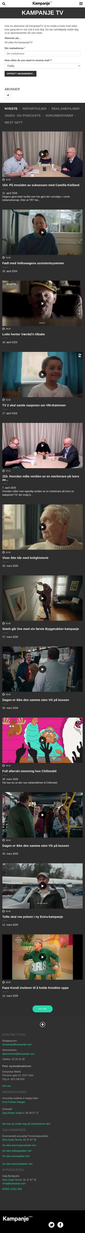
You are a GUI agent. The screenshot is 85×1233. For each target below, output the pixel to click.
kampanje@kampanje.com (17, 1044)
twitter (51, 1225)
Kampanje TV (42, 13)
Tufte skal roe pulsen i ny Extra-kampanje (32, 916)
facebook (60, 1225)
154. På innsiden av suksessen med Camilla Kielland (40, 185)
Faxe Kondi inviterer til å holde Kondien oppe (35, 987)
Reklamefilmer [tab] (66, 108)
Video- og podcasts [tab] (23, 115)
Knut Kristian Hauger (13, 1102)
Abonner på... (12, 38)
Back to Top (42, 1024)
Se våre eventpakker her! (16, 1156)
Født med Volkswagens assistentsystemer (33, 263)
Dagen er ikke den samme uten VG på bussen (35, 700)
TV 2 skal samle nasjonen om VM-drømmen (34, 405)
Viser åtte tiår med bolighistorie (25, 557)
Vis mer (42, 1008)
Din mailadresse (14, 48)
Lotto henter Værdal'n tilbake (23, 334)
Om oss (6, 1086)
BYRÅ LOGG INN (12, 1189)
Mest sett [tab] (14, 122)
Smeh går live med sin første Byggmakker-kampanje (40, 629)
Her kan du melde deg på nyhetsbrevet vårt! (26, 1124)
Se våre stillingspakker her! (17, 1151)
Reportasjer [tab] (35, 108)
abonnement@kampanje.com (18, 1054)
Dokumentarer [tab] (59, 115)
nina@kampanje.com (14, 1183)
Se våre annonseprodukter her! (19, 1145)
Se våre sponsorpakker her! (17, 1164)
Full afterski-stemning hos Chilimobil (29, 771)
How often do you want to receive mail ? (28, 60)
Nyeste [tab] (11, 108)
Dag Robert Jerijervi (13, 1113)
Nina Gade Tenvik (12, 1139)
